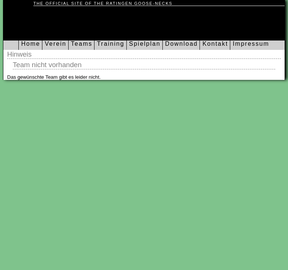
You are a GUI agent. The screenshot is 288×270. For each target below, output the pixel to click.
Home (29, 43)
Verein (54, 43)
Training (109, 43)
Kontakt (214, 43)
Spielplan (143, 43)
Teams (80, 43)
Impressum (249, 43)
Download (180, 43)
